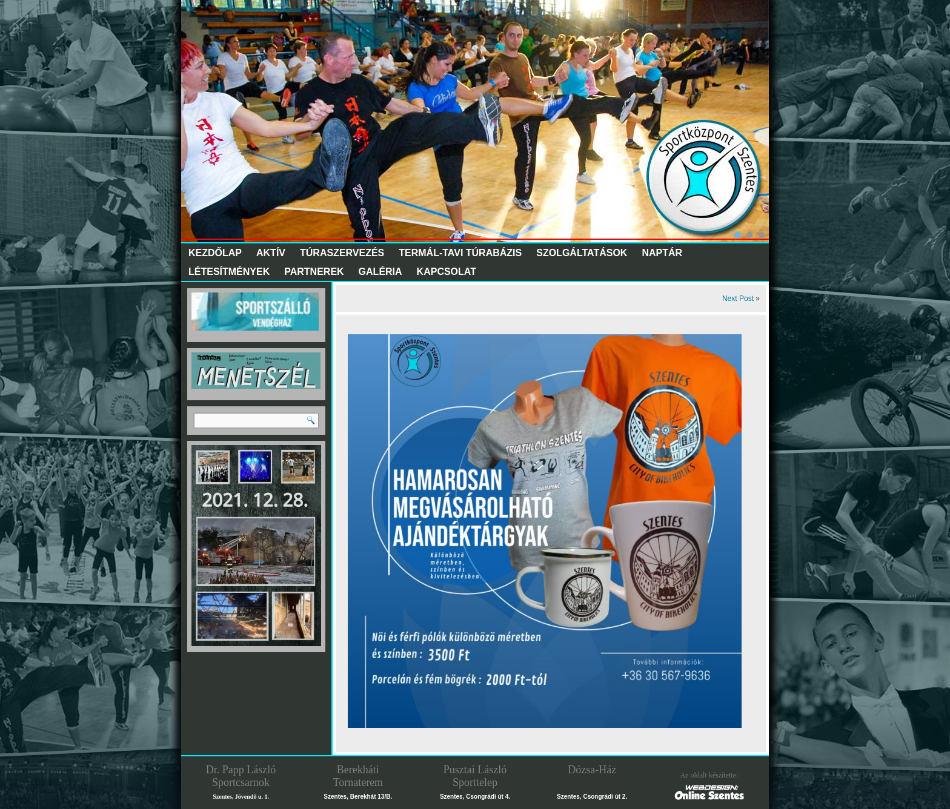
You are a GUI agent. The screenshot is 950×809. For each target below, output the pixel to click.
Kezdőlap (215, 253)
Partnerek (314, 271)
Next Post (738, 298)
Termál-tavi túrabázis (460, 253)
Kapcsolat (446, 271)
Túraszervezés (342, 253)
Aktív (270, 253)
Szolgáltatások (581, 253)
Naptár (662, 253)
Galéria (380, 271)
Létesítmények (229, 271)
